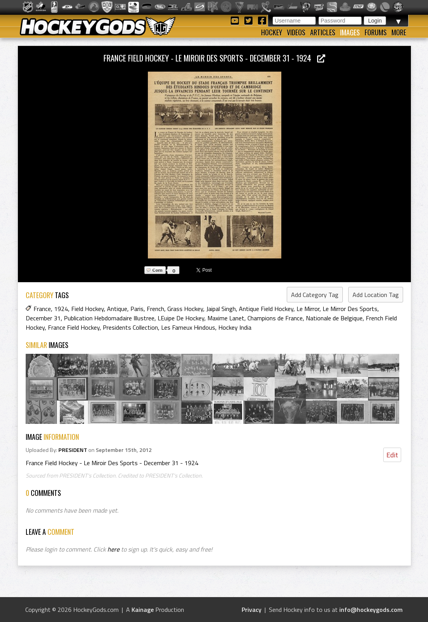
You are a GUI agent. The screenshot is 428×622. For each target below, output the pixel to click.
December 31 (43, 318)
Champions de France (275, 318)
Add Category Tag (315, 294)
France (42, 308)
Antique (117, 308)
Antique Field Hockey (266, 308)
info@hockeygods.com (371, 609)
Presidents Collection (130, 327)
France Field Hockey (74, 327)
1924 (61, 308)
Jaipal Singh (221, 308)
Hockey (271, 32)
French (155, 308)
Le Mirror (307, 308)
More (398, 32)
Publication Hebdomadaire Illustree (109, 318)
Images (350, 32)
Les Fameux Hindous (188, 327)
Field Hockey (87, 308)
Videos (296, 32)
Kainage (143, 609)
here (113, 549)
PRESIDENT (72, 450)
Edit (392, 455)
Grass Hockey (185, 308)
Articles (322, 32)
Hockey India (234, 327)
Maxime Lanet (225, 318)
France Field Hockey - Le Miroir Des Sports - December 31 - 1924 (214, 58)
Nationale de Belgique (334, 318)
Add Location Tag (376, 294)
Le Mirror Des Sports (350, 308)
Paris (137, 308)
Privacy (251, 609)
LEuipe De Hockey (181, 318)
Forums (376, 32)
